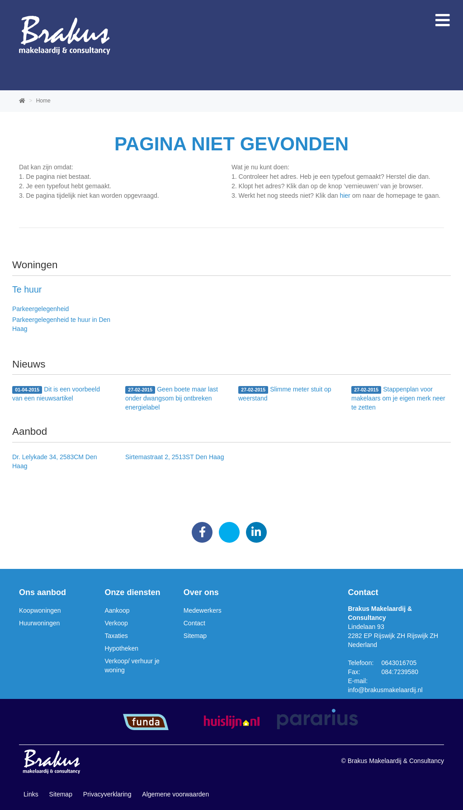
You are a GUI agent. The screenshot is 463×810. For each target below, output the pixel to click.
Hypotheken (121, 648)
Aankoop (116, 610)
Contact (194, 623)
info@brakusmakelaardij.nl (385, 690)
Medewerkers (203, 610)
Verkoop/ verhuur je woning (131, 665)
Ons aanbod (42, 592)
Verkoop (116, 623)
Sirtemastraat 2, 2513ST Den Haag (174, 457)
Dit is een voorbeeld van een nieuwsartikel (56, 394)
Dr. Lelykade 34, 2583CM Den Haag (54, 461)
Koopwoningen (40, 610)
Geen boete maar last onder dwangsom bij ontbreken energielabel (171, 398)
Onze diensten (132, 592)
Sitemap (195, 635)
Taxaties (116, 635)
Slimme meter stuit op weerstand (284, 394)
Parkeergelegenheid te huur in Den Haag (61, 324)
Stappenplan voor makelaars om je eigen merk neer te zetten (398, 398)
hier (345, 195)
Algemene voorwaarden (175, 794)
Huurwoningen (39, 623)
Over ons (201, 592)
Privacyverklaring (107, 794)
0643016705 (398, 662)
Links (31, 794)
